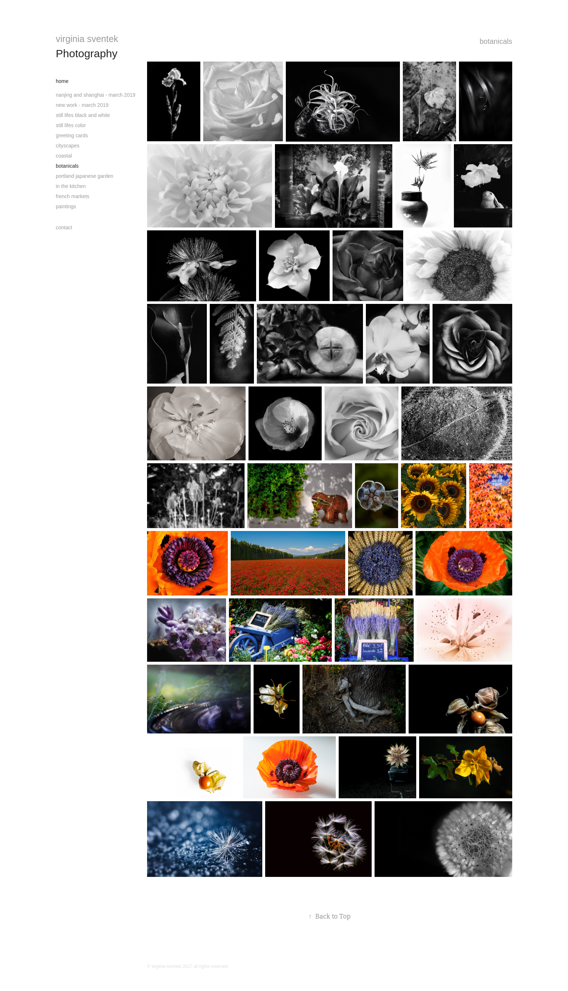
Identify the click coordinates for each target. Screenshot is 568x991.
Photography (86, 53)
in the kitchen (71, 186)
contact (64, 227)
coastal (64, 156)
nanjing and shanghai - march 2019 (95, 95)
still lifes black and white (83, 115)
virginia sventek (87, 39)
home (62, 81)
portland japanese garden (84, 176)
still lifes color (71, 125)
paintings (66, 206)
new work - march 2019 (82, 105)
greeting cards (72, 135)
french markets (72, 196)
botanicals (67, 166)
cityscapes (67, 146)
